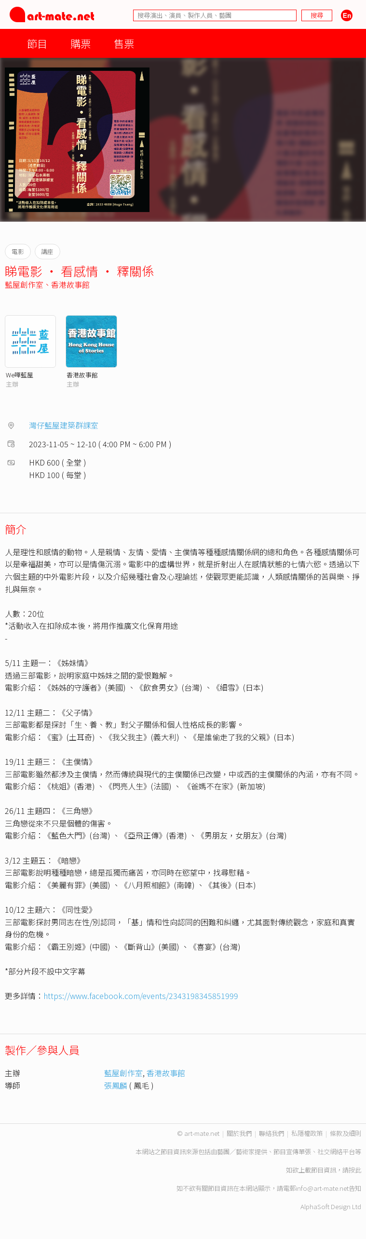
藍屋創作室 (24, 284)
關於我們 (239, 1133)
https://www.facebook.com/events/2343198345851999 (140, 995)
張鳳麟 (115, 1085)
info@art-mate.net (322, 1188)
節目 (37, 43)
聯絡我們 (271, 1133)
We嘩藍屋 (19, 374)
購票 (80, 43)
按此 (355, 1169)
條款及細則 (345, 1133)
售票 (124, 43)
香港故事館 (70, 284)
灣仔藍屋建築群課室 (63, 425)
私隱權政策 (307, 1133)
